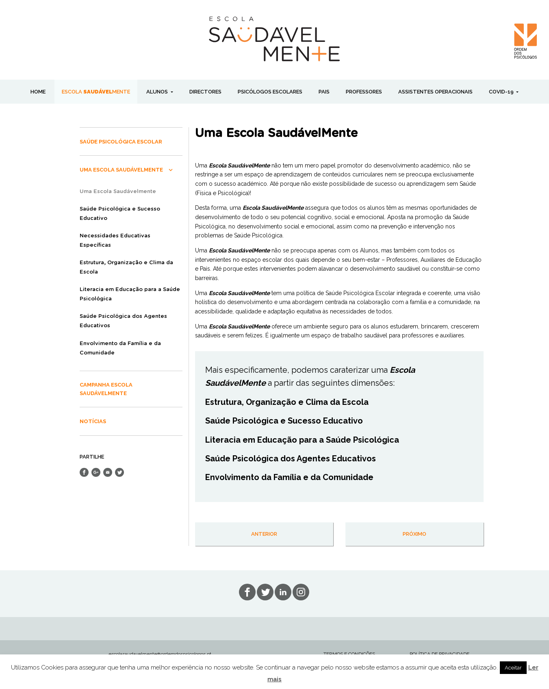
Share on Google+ (95, 472)
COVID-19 (502, 92)
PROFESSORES (364, 92)
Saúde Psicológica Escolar (121, 142)
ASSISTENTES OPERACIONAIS (435, 92)
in (301, 592)
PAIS (324, 92)
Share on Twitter (119, 472)
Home (38, 92)
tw (265, 592)
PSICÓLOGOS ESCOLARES (270, 92)
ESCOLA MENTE (96, 92)
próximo (414, 534)
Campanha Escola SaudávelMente (106, 389)
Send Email (107, 472)
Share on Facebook (84, 472)
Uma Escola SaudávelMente (121, 170)
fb (247, 592)
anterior (264, 534)
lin (283, 592)
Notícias (93, 421)
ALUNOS (157, 92)
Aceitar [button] (513, 668)
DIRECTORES (205, 92)
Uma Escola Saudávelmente (118, 191)
